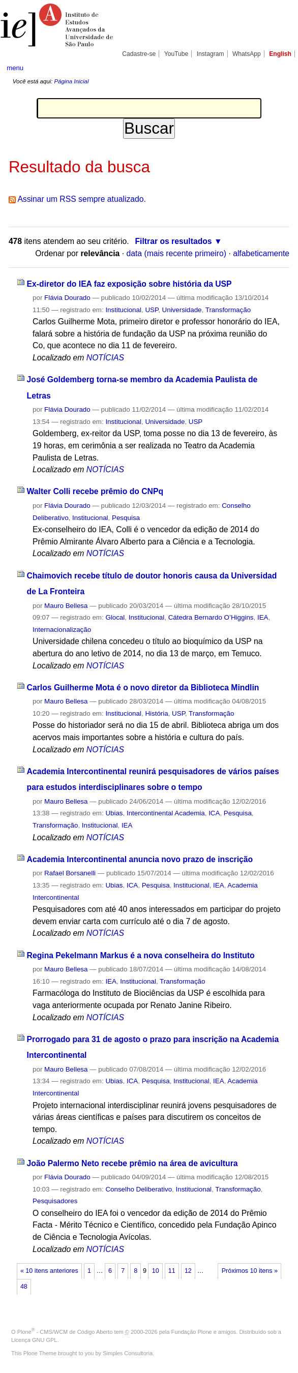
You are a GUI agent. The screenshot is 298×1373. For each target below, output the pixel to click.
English (280, 53)
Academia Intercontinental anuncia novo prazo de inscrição (140, 859)
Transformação (228, 310)
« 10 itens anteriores (49, 1270)
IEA (263, 617)
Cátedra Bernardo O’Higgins (211, 617)
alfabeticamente (261, 253)
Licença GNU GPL (34, 1340)
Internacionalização (62, 629)
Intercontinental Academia (166, 813)
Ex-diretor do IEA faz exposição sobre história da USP (129, 284)
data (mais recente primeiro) (176, 253)
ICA (214, 813)
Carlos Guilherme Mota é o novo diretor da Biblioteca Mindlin (143, 687)
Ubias (114, 813)
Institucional (123, 310)
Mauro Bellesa (65, 605)
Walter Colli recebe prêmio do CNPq (95, 491)
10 (155, 1270)
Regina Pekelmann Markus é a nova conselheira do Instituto (141, 955)
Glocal (115, 617)
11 (171, 1270)
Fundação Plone (191, 1332)
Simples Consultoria (128, 1353)
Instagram (210, 53)
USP (151, 310)
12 (188, 1270)
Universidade (182, 310)
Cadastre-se (139, 53)
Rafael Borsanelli (70, 873)
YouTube (176, 53)
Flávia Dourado (67, 297)
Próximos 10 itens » (250, 1270)
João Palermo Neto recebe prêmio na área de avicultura (132, 1163)
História (156, 713)
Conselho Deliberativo (138, 1189)
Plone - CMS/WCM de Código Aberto (65, 1332)
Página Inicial (71, 81)
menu (15, 68)
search (277, 67)
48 (23, 1286)
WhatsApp (246, 53)
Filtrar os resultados (173, 241)
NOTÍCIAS (105, 357)
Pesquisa (126, 518)
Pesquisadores (55, 1201)
